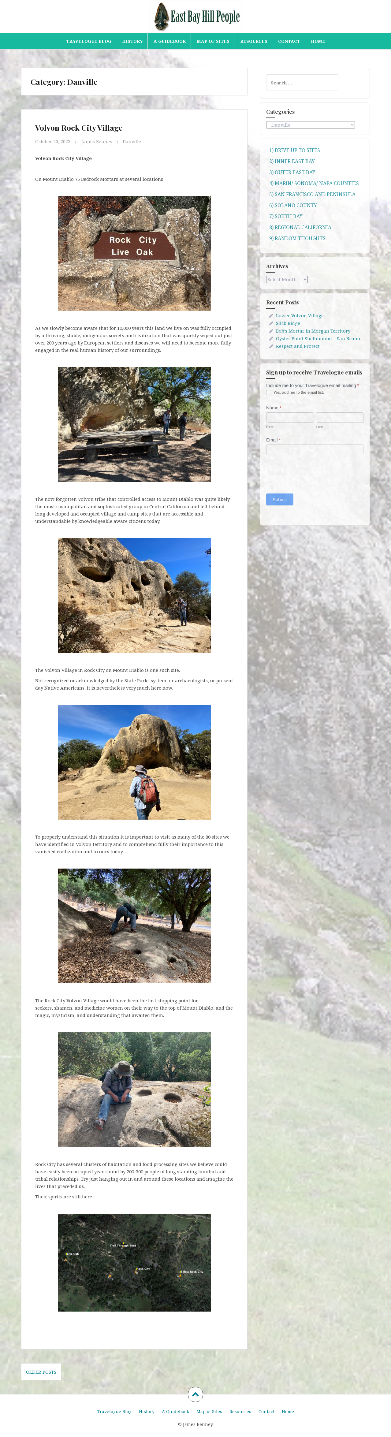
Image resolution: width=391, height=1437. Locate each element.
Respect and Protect (298, 346)
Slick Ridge (288, 323)
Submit (280, 499)
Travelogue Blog (88, 41)
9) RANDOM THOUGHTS (297, 238)
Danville (132, 141)
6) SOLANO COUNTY (293, 205)
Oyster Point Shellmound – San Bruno (318, 338)
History (132, 41)
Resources (253, 41)
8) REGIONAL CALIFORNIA (300, 227)
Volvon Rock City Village (79, 127)
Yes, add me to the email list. (295, 392)
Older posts (41, 1371)
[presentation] (312, 472)
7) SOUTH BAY (286, 216)
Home (318, 41)
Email (273, 439)
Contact (289, 41)
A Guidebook (170, 41)
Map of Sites (213, 41)
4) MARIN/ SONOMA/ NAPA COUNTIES (314, 183)
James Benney (97, 141)
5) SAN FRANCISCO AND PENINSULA (312, 194)
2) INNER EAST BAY (292, 161)
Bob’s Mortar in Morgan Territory (313, 331)
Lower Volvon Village (300, 315)
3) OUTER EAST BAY (292, 172)
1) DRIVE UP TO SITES (294, 150)
